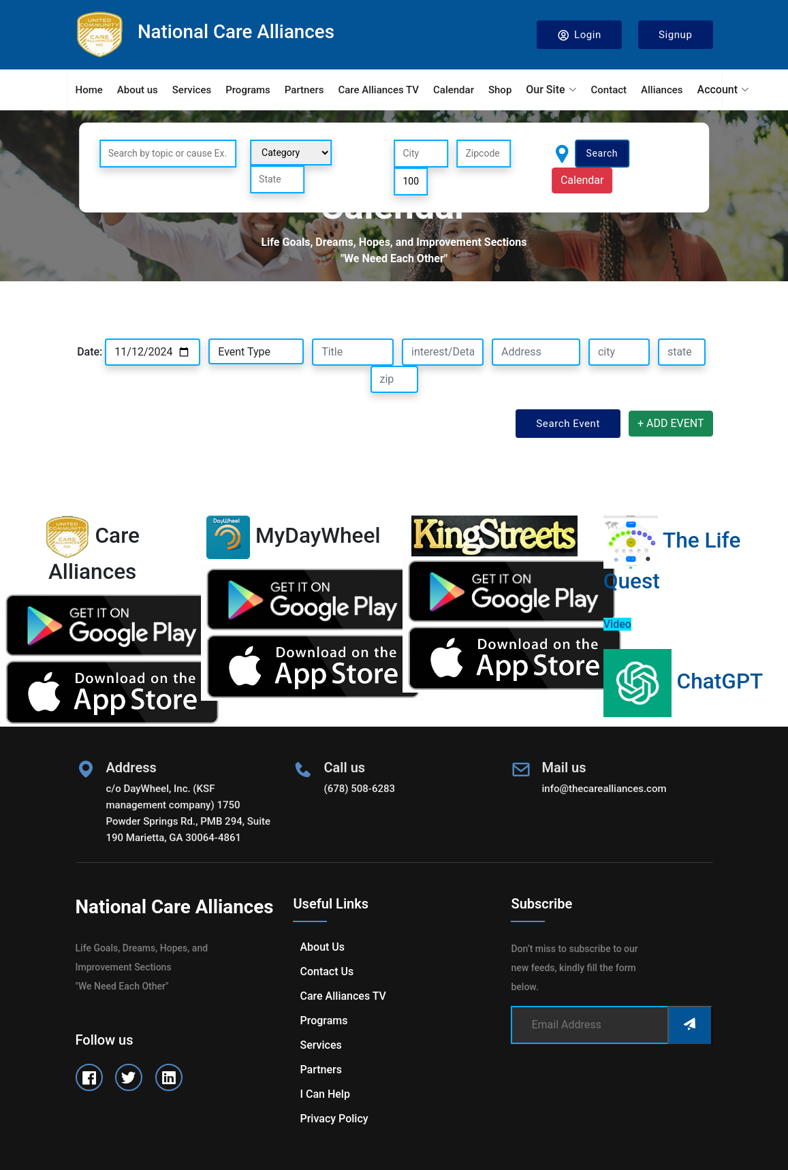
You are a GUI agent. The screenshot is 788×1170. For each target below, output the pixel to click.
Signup (676, 35)
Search (602, 153)
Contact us (326, 971)
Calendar (453, 90)
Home (89, 90)
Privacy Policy (334, 1118)
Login (579, 35)
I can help (324, 1094)
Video (617, 624)
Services (191, 90)
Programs (247, 90)
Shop (499, 90)
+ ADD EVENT (670, 423)
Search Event (568, 423)
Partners (304, 90)
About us (137, 90)
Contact (609, 90)
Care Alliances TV (378, 90)
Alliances (661, 90)
